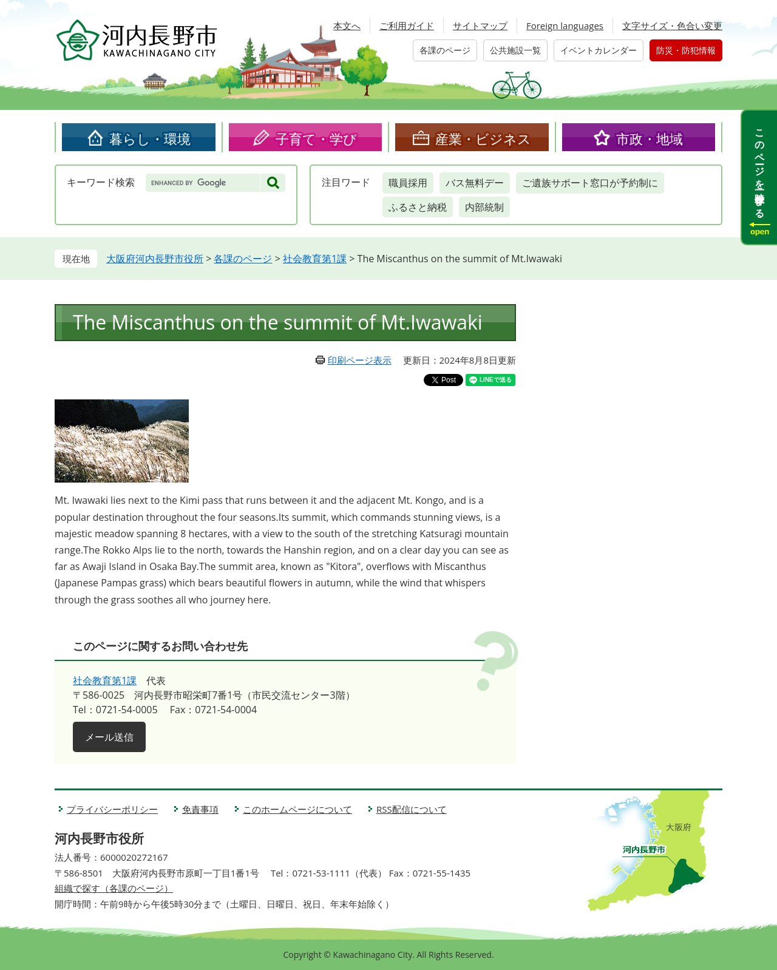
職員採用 (407, 182)
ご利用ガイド (406, 25)
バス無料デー (475, 182)
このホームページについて (297, 809)
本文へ (347, 25)
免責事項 (200, 809)
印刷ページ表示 (360, 360)
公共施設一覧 (515, 50)
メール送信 (109, 737)
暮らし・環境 (150, 138)
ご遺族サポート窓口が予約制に (590, 182)
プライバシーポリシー (112, 809)
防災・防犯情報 (686, 50)
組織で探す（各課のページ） (114, 888)
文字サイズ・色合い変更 (672, 25)
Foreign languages (564, 25)
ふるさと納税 (417, 207)
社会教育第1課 (315, 258)
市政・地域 (649, 138)
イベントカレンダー (598, 50)
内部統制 (484, 207)
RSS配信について (411, 809)
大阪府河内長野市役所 (154, 258)
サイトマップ (480, 25)
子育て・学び (316, 138)
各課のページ (444, 50)
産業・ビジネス (483, 138)
